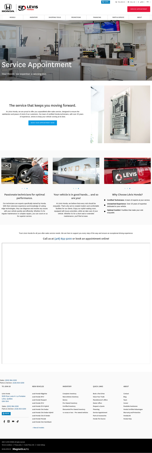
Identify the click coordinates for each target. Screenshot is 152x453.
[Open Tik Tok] (17, 421)
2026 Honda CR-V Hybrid (40, 406)
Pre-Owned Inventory (70, 403)
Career (125, 403)
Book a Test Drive (99, 394)
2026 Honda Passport (39, 400)
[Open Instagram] (8, 421)
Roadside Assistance (130, 406)
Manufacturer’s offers (100, 400)
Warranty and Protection (131, 413)
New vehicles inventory (70, 397)
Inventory (34, 17)
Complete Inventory (69, 394)
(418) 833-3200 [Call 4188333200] (63, 238)
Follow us (120, 2)
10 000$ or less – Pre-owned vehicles (75, 413)
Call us (131, 2)
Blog (124, 397)
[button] (42, 122)
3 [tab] (27, 188)
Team (125, 400)
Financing (97, 17)
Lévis (141, 2)
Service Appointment (138, 9)
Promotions (76, 17)
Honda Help (127, 419)
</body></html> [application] (76, 303)
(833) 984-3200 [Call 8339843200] (11, 380)
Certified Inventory (69, 406)
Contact (126, 394)
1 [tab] (22, 188)
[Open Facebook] (3, 421)
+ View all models (38, 428)
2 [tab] (24, 188)
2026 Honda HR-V (38, 397)
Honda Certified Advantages (133, 409)
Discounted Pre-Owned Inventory (74, 409)
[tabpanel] (24, 171)
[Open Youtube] (13, 421)
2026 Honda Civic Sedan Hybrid (42, 413)
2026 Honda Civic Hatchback (42, 422)
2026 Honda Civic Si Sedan (41, 416)
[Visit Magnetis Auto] (21, 449)
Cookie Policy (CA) (29, 445)
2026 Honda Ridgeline (39, 394)
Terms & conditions (7, 445)
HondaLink (127, 416)
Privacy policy (18, 445)
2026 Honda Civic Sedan (40, 409)
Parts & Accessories (99, 416)
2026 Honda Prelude (39, 419)
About (139, 17)
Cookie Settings (41, 445)
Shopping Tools (55, 17)
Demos (65, 400)
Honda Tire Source (99, 419)
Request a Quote (98, 406)
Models (12, 17)
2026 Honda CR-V (38, 403)
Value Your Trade (98, 397)
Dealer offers (97, 403)
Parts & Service (118, 17)
